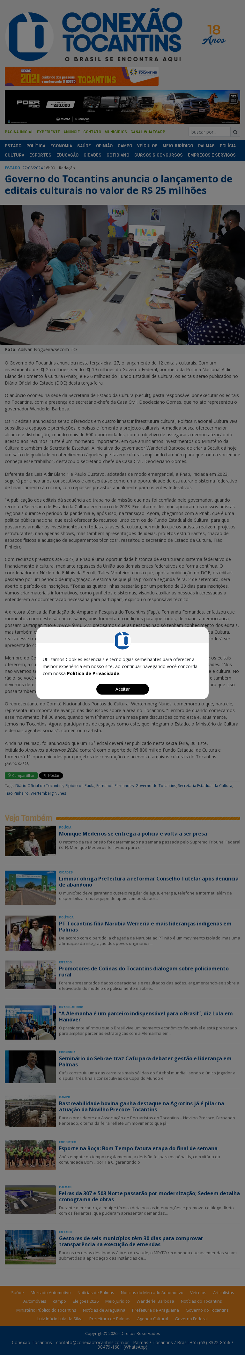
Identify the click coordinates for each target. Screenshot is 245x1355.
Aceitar (122, 689)
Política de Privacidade (93, 673)
